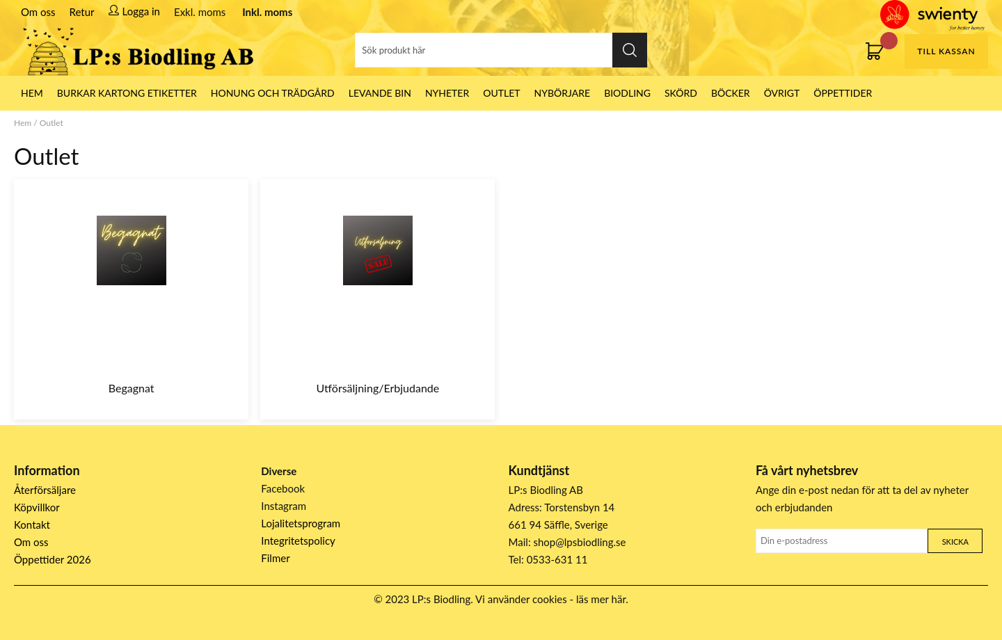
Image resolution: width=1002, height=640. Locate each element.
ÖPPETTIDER (842, 93)
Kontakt (32, 524)
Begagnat (131, 387)
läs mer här (601, 599)
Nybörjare (562, 93)
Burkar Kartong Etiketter (127, 93)
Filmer (275, 558)
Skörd (681, 93)
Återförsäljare (45, 489)
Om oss (38, 12)
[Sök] (501, 50)
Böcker (730, 93)
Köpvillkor (37, 507)
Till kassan (946, 51)
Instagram (283, 505)
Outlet (501, 93)
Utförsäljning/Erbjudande (378, 387)
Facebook (283, 488)
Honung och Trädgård (273, 93)
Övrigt (782, 93)
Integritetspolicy (298, 540)
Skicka (955, 541)
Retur (82, 12)
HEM (32, 93)
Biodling (627, 93)
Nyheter (447, 93)
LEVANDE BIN (380, 93)
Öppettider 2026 (52, 559)
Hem (22, 123)
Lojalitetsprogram (300, 523)
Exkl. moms (199, 12)
